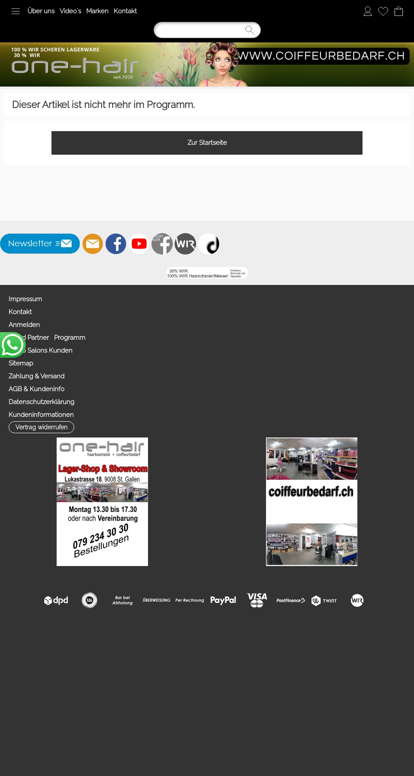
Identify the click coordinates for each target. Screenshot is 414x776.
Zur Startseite (207, 143)
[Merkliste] (383, 11)
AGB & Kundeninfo (36, 389)
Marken (97, 11)
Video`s (70, 11)
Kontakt (125, 11)
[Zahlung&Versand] (185, 244)
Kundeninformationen (41, 415)
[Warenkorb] (398, 11)
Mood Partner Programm (47, 338)
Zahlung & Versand (36, 376)
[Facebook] (116, 244)
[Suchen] (207, 30)
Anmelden (24, 325)
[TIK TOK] (208, 244)
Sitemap (21, 363)
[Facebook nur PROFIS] (162, 244)
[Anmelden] (367, 11)
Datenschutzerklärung (41, 402)
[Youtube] (139, 244)
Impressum (25, 299)
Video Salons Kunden (41, 350)
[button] (15, 11)
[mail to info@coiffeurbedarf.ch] (92, 244)
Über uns (40, 11)
